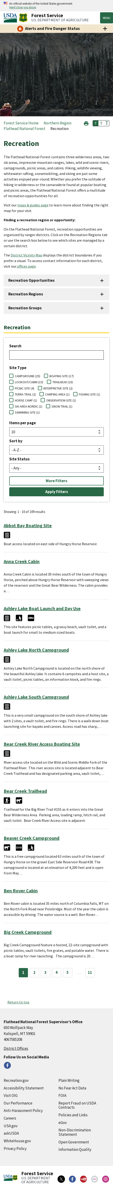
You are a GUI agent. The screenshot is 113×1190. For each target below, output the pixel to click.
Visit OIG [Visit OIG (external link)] (11, 1095)
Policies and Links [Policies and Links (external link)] (73, 1114)
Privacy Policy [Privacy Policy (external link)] (15, 1148)
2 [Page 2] (34, 972)
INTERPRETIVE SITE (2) (58, 388)
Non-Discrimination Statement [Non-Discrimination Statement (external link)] (74, 1132)
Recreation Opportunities (31, 280)
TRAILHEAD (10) (62, 382)
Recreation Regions (25, 294)
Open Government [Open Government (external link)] (73, 1142)
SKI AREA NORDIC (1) (28, 406)
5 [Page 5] (68, 972)
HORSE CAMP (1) (26, 400)
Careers (10, 1118)
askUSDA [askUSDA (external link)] (11, 1133)
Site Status (19, 459)
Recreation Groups (25, 307)
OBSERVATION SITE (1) (61, 400)
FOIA (62, 1095)
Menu (106, 18)
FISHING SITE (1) (89, 394)
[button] (86, 123)
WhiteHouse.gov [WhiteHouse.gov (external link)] (17, 1140)
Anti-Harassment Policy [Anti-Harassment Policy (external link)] (23, 1110)
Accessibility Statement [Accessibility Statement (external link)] (24, 1088)
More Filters (56, 480)
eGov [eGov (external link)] (62, 1122)
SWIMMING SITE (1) (27, 412)
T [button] (96, 123)
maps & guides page (33, 205)
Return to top (18, 1002)
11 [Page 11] (90, 972)
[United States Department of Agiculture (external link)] (11, 17)
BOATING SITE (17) (61, 376)
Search (15, 345)
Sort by (15, 440)
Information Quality (74, 1149)
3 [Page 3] (45, 972)
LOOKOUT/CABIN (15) (29, 382)
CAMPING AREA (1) (57, 394)
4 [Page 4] (56, 972)
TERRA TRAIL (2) (25, 394)
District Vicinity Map (26, 255)
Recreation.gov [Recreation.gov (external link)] (16, 1080)
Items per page (22, 422)
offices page (26, 266)
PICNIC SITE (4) (24, 388)
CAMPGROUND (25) (27, 376)
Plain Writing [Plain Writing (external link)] (68, 1080)
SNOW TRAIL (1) (62, 406)
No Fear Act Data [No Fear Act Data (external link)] (72, 1088)
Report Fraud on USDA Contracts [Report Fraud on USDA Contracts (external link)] (77, 1105)
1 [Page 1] (23, 972)
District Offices (16, 1048)
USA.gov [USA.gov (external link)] (11, 1125)
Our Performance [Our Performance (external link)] (18, 1103)
